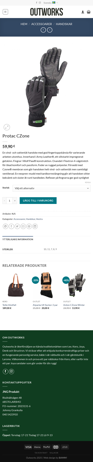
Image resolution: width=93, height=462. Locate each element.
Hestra (39, 219)
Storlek (5, 188)
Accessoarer (41, 24)
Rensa (88, 182)
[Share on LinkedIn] (35, 226)
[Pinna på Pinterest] (29, 226)
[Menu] (5, 11)
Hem (24, 24)
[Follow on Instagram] (40, 3)
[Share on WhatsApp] (5, 226)
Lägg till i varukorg (38, 200)
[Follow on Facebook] (37, 3)
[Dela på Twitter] (17, 226)
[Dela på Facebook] (11, 226)
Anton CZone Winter (74, 305)
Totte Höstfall (9, 305)
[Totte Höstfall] (16, 285)
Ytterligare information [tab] (17, 239)
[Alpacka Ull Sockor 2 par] (46, 285)
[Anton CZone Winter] (77, 285)
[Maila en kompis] (23, 226)
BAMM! (63, 457)
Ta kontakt (41, 453)
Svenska (51, 2)
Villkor (54, 453)
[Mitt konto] (82, 11)
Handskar (64, 24)
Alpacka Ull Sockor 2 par (45, 305)
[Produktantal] (9, 200)
